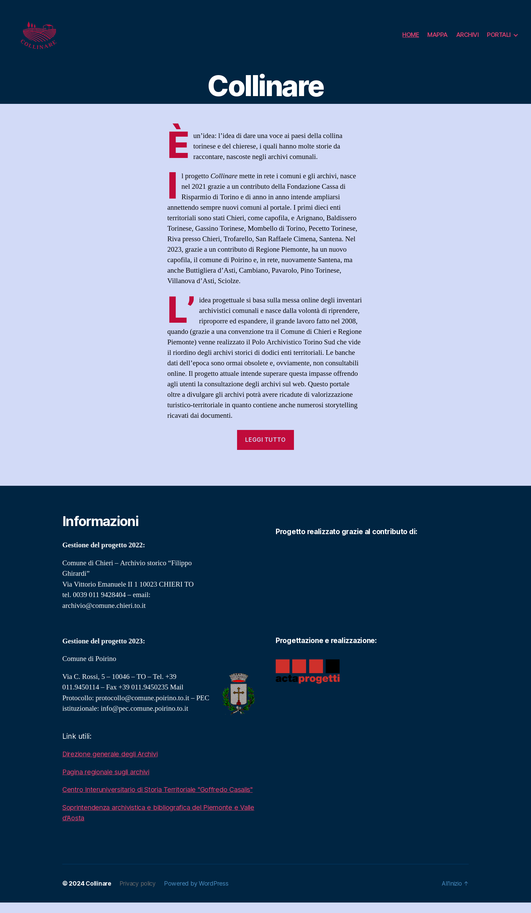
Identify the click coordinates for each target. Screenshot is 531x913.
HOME (410, 34)
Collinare (99, 893)
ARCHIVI (467, 34)
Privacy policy (139, 893)
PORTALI (499, 34)
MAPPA (437, 34)
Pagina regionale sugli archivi (110, 772)
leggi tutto (265, 439)
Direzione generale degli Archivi (114, 754)
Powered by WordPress (199, 893)
